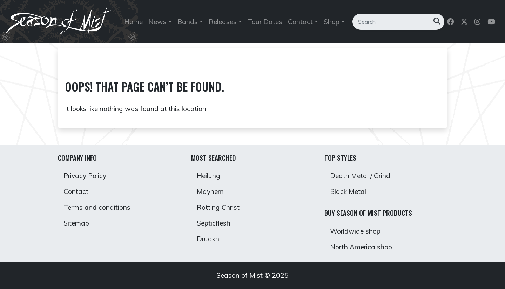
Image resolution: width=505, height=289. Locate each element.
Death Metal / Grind (360, 176)
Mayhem (210, 191)
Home (133, 22)
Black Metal (348, 191)
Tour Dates (265, 22)
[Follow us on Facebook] (451, 22)
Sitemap (76, 223)
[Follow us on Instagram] (478, 22)
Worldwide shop (355, 231)
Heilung (208, 176)
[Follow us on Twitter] (465, 22)
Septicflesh (213, 223)
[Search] (392, 21)
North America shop (361, 247)
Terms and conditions (96, 207)
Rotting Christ (218, 207)
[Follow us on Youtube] (492, 22)
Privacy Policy (84, 176)
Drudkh (208, 239)
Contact (75, 191)
